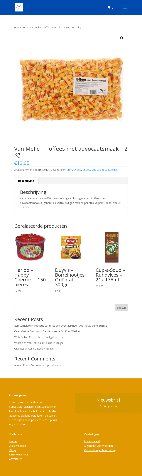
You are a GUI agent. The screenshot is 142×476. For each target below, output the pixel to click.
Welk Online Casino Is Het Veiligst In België (39, 337)
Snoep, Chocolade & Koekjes (100, 169)
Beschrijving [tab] (26, 181)
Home (17, 27)
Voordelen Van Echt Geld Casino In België (39, 343)
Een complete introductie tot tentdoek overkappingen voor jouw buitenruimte (60, 325)
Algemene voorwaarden (98, 445)
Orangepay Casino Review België (34, 348)
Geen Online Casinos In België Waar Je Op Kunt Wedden (47, 331)
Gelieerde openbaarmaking (100, 450)
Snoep (77, 169)
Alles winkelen (17, 445)
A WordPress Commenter (29, 365)
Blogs (12, 450)
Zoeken (121, 307)
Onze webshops (18, 454)
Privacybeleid (92, 441)
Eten (25, 27)
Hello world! (57, 365)
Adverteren (15, 459)
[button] (122, 38)
